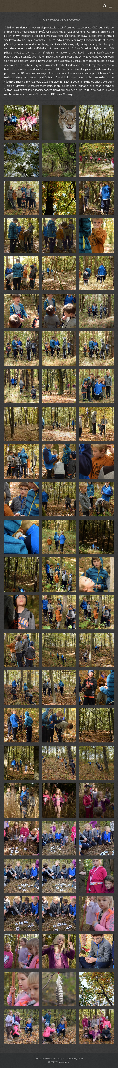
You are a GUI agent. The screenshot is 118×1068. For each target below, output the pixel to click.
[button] (104, 6)
